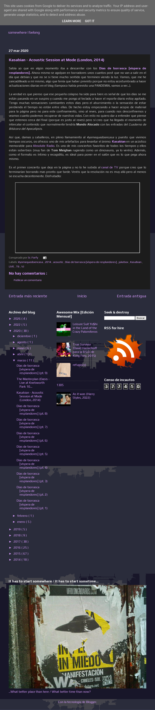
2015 (17, 553)
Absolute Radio (43, 145)
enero (21, 522)
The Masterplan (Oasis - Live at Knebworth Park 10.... (33, 382)
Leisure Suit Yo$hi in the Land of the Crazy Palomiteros (85, 327)
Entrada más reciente (28, 296)
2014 (48, 262)
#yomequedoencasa (31, 262)
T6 (18, 266)
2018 (17, 535)
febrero (22, 516)
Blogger (91, 702)
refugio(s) (79, 365)
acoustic (58, 262)
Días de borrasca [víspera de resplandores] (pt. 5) (31, 450)
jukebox (124, 262)
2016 (17, 547)
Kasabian (136, 262)
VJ (23, 266)
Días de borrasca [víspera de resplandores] (91, 262)
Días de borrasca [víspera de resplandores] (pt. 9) (31, 369)
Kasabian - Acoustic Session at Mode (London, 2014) (29, 396)
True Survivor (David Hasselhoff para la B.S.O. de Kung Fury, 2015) (85, 350)
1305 (60, 385)
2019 (17, 529)
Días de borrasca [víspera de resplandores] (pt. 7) (31, 423)
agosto (22, 342)
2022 (17, 324)
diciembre (24, 336)
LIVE (12, 266)
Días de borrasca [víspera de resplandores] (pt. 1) (31, 504)
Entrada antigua (131, 296)
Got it (89, 21)
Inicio (82, 296)
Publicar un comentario (28, 280)
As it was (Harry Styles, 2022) (84, 395)
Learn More (71, 21)
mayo (21, 348)
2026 (17, 318)
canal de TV (109, 167)
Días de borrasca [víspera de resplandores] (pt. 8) (31, 409)
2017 (17, 541)
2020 (17, 331)
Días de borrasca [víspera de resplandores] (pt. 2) (31, 490)
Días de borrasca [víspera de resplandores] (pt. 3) (31, 477)
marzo (22, 360)
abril (20, 354)
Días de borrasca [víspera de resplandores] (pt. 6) (31, 436)
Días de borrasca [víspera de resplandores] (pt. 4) (31, 463)
